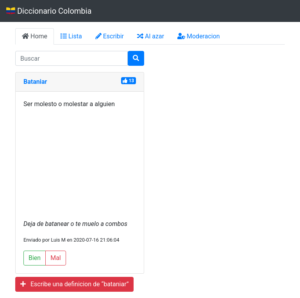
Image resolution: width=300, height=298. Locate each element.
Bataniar (35, 81)
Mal (55, 258)
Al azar (150, 36)
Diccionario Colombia (48, 11)
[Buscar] (136, 58)
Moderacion (198, 36)
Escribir (109, 36)
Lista (71, 36)
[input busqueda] (71, 58)
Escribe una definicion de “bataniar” (74, 284)
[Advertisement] (79, 164)
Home (34, 36)
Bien (35, 258)
